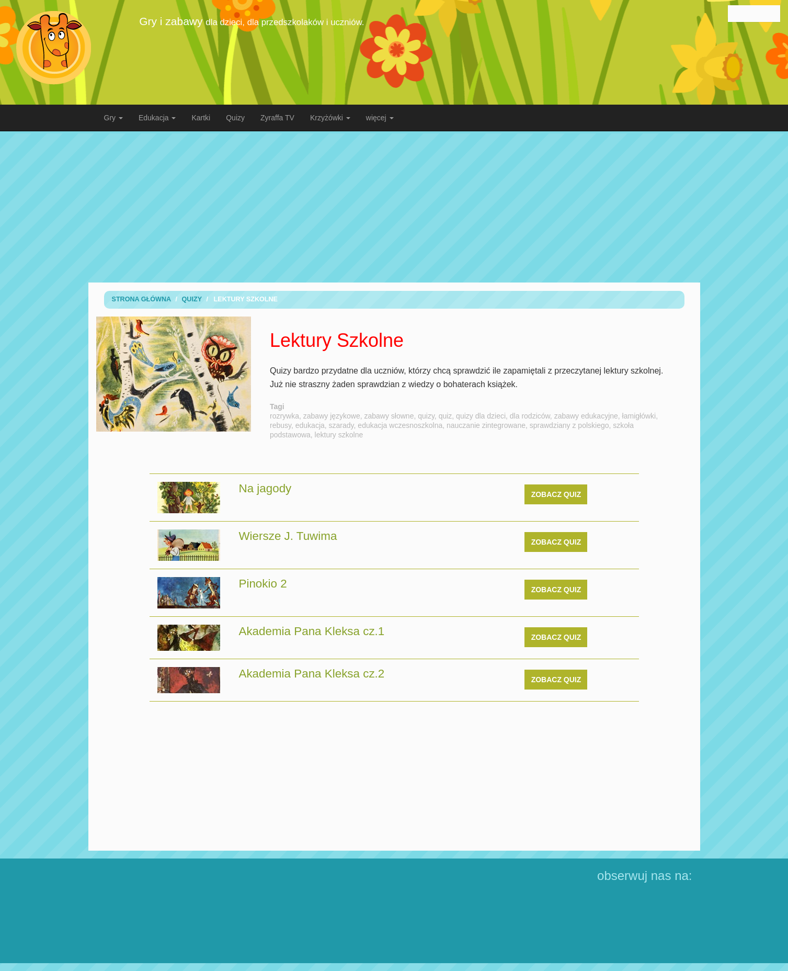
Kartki (200, 118)
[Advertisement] (394, 206)
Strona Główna (142, 299)
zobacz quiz (556, 494)
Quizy (235, 118)
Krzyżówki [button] (330, 118)
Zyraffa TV (277, 118)
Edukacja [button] (157, 118)
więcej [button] (380, 118)
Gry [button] (113, 118)
